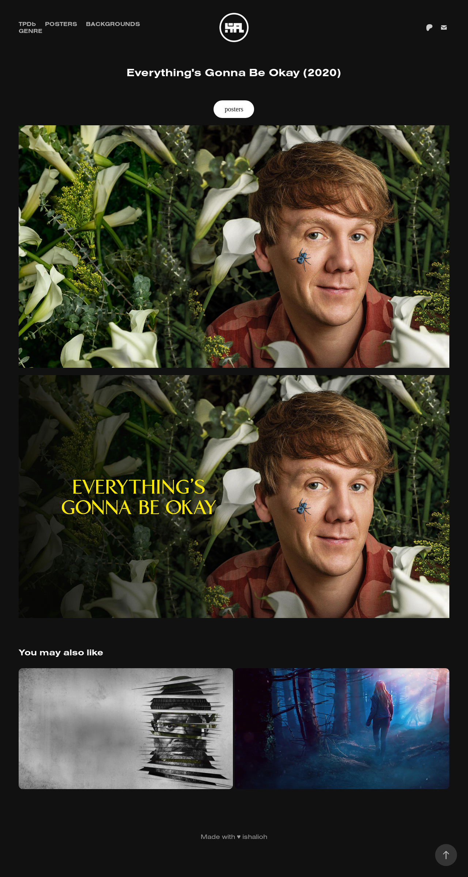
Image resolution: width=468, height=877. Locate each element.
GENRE (30, 30)
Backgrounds (113, 23)
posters (233, 109)
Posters (61, 23)
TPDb (27, 23)
